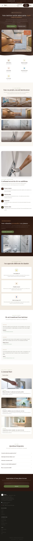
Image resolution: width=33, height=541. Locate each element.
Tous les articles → (5, 375)
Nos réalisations (3, 518)
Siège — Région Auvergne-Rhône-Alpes (7, 505)
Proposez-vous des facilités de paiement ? (8, 464)
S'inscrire (16, 486)
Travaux (2, 509)
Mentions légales (3, 529)
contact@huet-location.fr (5, 502)
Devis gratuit (25, 5)
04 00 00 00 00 (19, 2)
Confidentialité (3, 532)
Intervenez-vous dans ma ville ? (6, 460)
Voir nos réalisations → (12, 26)
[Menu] (31, 5)
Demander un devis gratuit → (7, 231)
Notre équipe (3, 524)
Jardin (2, 512)
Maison (2, 511)
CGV (2, 530)
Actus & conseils (3, 520)
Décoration (3, 514)
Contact (2, 521)
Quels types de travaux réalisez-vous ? (8, 456)
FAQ (2, 533)
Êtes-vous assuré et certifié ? (6, 467)
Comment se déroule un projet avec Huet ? (8, 453)
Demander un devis (21, 26)
